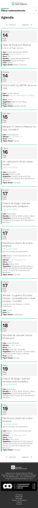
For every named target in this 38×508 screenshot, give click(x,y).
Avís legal (19, 498)
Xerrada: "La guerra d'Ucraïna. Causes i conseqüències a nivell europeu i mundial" (19, 298)
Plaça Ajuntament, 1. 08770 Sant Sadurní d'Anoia (18, 475)
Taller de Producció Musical (17, 45)
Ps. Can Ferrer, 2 (15, 137)
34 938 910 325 (12, 477)
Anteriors (11, 25)
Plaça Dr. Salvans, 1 (16, 54)
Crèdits (19, 502)
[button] (3, 4)
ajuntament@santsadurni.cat (21, 478)
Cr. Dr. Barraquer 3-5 (17, 260)
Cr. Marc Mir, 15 (15, 345)
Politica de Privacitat (19, 500)
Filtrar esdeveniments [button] (19, 11)
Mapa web (19, 496)
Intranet (19, 504)
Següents (27, 25)
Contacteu (19, 495)
